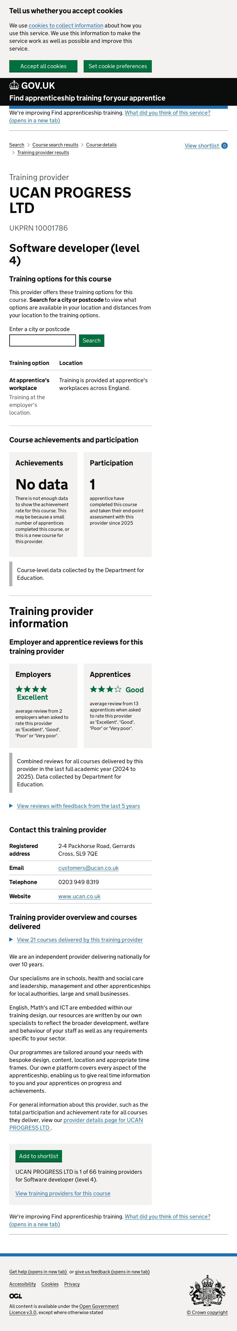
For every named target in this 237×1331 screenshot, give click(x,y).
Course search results (55, 145)
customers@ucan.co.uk (88, 867)
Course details (101, 145)
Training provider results (43, 152)
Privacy (72, 1284)
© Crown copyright (207, 1312)
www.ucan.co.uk (79, 896)
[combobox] (42, 340)
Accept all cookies (43, 66)
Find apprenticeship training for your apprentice (87, 97)
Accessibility (22, 1284)
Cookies (50, 1284)
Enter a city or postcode (39, 329)
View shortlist (206, 145)
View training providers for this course (62, 1193)
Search (16, 145)
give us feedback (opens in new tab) (112, 1272)
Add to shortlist (38, 1156)
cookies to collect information (66, 25)
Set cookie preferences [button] (118, 66)
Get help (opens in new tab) (38, 1272)
